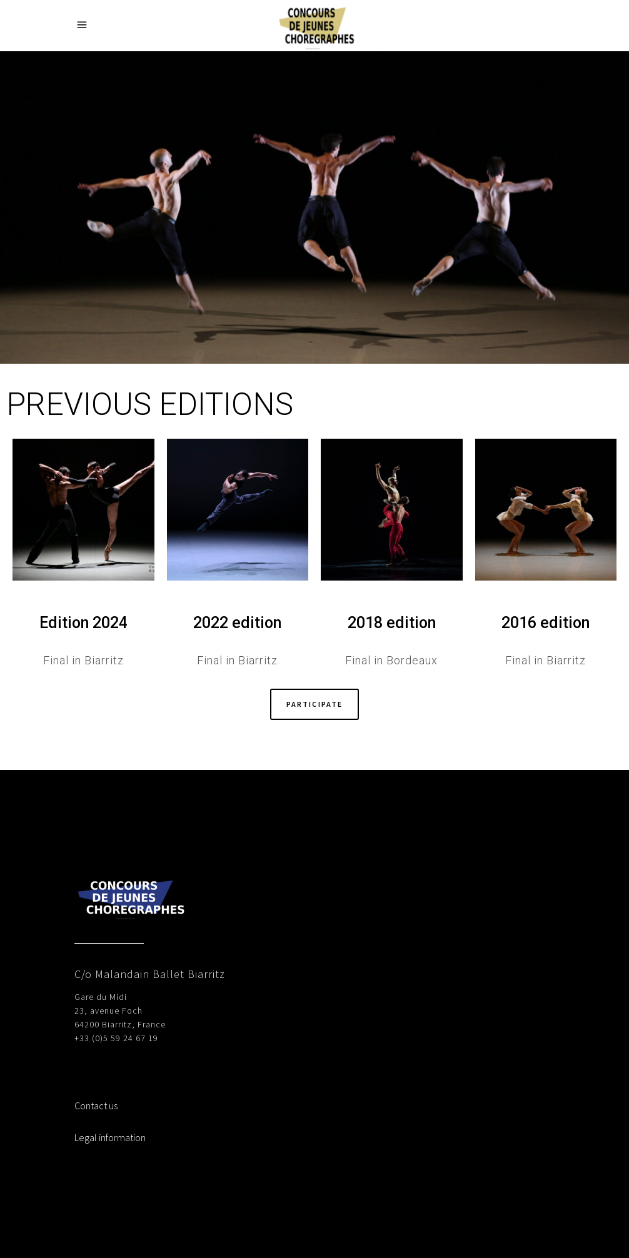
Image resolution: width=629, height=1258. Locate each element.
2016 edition (545, 623)
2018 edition (392, 623)
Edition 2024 (83, 623)
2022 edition (237, 623)
